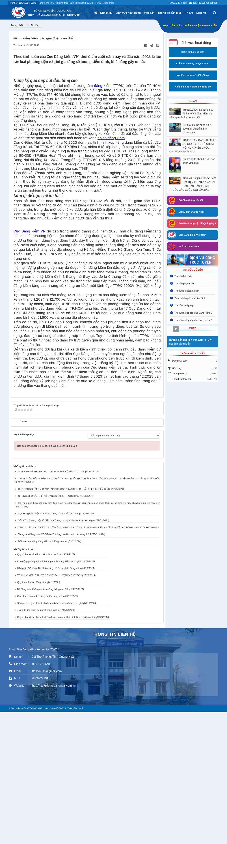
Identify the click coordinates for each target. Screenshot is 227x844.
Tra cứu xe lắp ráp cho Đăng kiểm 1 (193, 312)
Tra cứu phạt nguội (184, 283)
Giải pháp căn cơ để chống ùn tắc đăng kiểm (40, 728)
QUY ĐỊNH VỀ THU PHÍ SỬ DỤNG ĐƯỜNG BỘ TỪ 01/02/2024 (51, 603)
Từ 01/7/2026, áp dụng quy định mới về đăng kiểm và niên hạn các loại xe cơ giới (191, 113)
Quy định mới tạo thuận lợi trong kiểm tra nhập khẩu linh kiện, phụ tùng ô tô (56, 749)
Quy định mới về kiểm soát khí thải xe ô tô (39, 686)
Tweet (24, 553)
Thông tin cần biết (169, 12)
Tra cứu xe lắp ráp (184, 305)
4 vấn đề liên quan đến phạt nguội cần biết (39, 742)
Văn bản (149, 12)
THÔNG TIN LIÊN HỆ (113, 766)
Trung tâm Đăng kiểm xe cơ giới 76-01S (47, 840)
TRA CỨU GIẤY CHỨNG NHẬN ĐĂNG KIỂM (190, 25)
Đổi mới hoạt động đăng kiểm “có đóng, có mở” (42, 673)
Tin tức (188, 12)
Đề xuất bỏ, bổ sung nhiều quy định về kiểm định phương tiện (197, 128)
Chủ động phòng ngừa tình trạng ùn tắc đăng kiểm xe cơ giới (49, 693)
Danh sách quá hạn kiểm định (190, 298)
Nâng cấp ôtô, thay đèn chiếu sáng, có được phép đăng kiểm (49, 700)
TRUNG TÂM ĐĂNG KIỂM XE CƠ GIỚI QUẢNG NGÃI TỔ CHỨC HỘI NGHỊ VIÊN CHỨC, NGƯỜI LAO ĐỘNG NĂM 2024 (81, 659)
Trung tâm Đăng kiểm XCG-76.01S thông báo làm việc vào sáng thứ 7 (54, 666)
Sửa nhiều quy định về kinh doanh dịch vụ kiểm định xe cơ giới (50, 735)
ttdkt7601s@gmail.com (205, 2)
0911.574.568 (179, 2)
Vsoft (81, 840)
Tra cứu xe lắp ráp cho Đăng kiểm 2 (193, 320)
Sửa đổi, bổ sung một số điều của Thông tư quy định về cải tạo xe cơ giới (56, 652)
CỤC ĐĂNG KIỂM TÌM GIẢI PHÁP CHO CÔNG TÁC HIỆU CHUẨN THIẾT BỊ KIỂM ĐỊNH (64, 621)
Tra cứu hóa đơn (183, 276)
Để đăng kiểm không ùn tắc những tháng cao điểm (43, 721)
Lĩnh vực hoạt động (128, 12)
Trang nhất (17, 25)
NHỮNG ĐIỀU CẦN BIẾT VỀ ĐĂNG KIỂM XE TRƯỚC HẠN (48, 628)
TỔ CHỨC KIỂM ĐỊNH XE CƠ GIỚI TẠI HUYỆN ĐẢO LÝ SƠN (49, 707)
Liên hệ (201, 12)
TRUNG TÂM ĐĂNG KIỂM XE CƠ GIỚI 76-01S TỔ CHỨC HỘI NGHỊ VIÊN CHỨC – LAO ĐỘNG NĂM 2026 (192, 146)
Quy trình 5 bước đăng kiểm (31, 714)
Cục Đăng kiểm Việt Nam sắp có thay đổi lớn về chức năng (49, 645)
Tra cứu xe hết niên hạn (186, 290)
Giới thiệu (106, 12)
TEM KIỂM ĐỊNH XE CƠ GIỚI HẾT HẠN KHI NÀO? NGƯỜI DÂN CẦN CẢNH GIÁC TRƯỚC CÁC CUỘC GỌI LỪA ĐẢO (192, 184)
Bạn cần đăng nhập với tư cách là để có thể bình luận (47, 578)
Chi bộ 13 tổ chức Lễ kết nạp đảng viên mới (199, 161)
